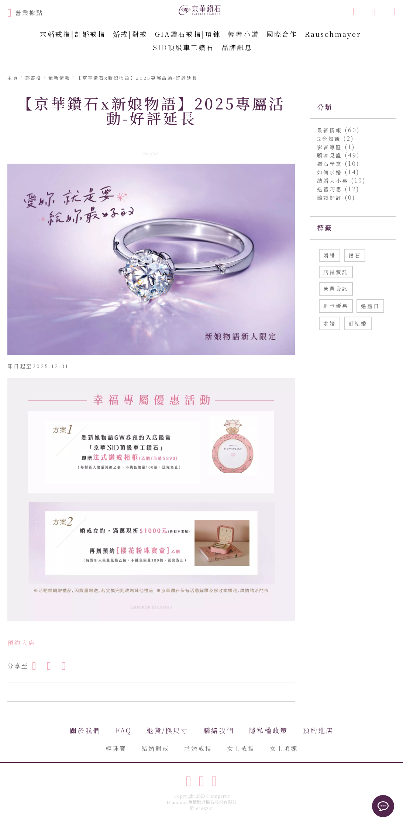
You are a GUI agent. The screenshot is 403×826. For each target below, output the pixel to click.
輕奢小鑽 (243, 34)
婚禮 (329, 255)
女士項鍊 (284, 748)
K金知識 (330, 138)
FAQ (124, 730)
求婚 (329, 323)
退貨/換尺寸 (168, 730)
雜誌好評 (331, 197)
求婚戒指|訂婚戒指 (73, 34)
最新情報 (331, 130)
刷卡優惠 (335, 305)
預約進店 (318, 730)
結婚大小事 (334, 180)
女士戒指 (241, 748)
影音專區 (331, 147)
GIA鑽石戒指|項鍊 (188, 34)
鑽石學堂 (331, 163)
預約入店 (21, 642)
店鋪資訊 (335, 272)
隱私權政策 (268, 730)
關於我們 (85, 730)
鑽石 (354, 255)
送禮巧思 (331, 189)
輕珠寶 (116, 748)
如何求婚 (331, 172)
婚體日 (370, 306)
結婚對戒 (155, 748)
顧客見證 (331, 155)
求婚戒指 (198, 748)
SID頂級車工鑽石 (183, 47)
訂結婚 (357, 323)
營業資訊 (335, 288)
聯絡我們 (218, 730)
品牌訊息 (236, 47)
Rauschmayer (333, 34)
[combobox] (317, 11)
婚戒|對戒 (130, 34)
